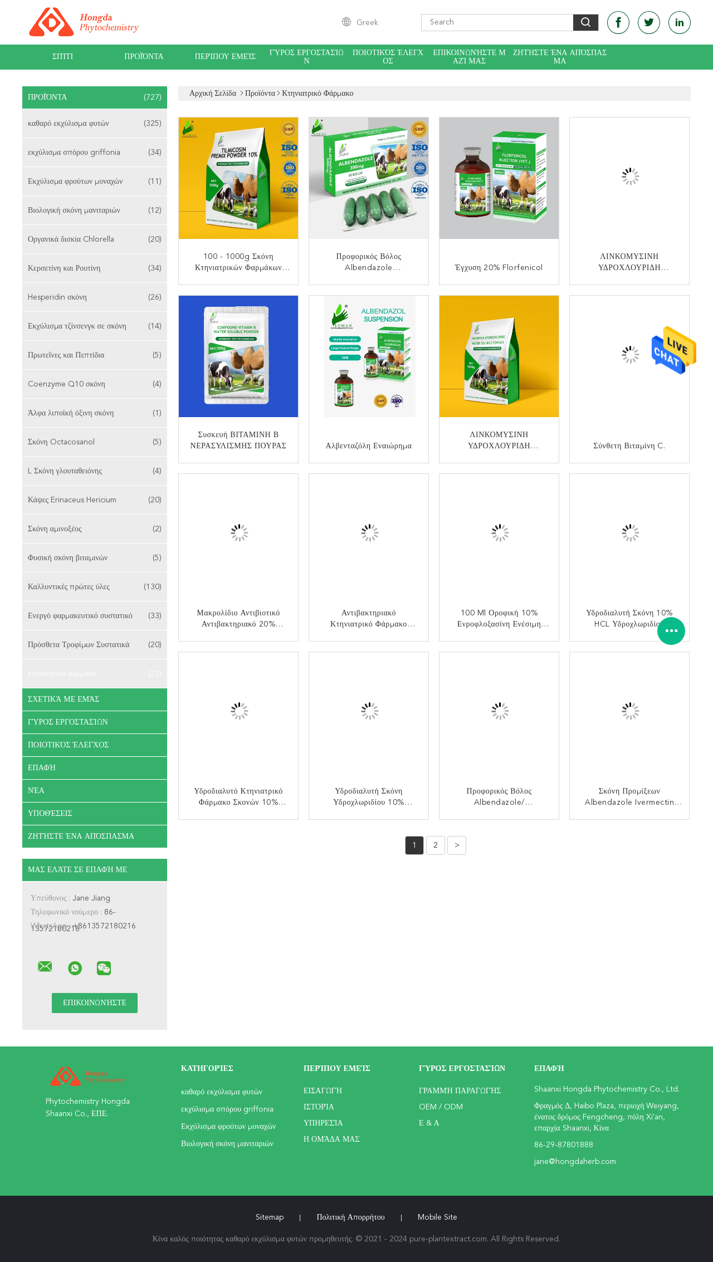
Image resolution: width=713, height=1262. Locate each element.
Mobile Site (437, 1217)
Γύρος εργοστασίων (307, 57)
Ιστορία (319, 1107)
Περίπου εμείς (225, 57)
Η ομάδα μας (332, 1139)
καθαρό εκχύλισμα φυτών (95, 123)
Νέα (36, 791)
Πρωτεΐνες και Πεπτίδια (95, 355)
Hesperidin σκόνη (95, 297)
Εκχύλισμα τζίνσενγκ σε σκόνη (95, 326)
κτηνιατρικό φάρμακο (95, 673)
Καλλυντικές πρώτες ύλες (95, 587)
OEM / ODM (441, 1107)
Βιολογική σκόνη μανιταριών (95, 210)
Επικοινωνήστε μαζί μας (469, 57)
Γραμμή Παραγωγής (460, 1091)
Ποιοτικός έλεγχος (388, 57)
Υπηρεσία (323, 1123)
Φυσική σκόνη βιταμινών (95, 558)
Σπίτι (62, 57)
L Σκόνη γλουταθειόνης (95, 471)
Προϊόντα (143, 57)
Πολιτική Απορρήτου (350, 1217)
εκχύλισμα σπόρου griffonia (95, 152)
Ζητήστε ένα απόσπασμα (560, 57)
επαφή (42, 768)
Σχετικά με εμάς (64, 699)
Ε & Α (429, 1123)
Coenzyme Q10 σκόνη (95, 384)
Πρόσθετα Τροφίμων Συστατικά (95, 644)
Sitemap (270, 1217)
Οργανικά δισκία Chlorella (95, 239)
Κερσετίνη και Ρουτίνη (95, 268)
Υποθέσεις (50, 814)
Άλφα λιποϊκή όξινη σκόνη (95, 413)
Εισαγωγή (323, 1091)
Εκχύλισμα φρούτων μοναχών (95, 181)
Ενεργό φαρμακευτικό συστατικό (95, 616)
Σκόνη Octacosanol (95, 442)
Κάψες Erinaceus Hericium (95, 500)
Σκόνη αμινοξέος (95, 529)
